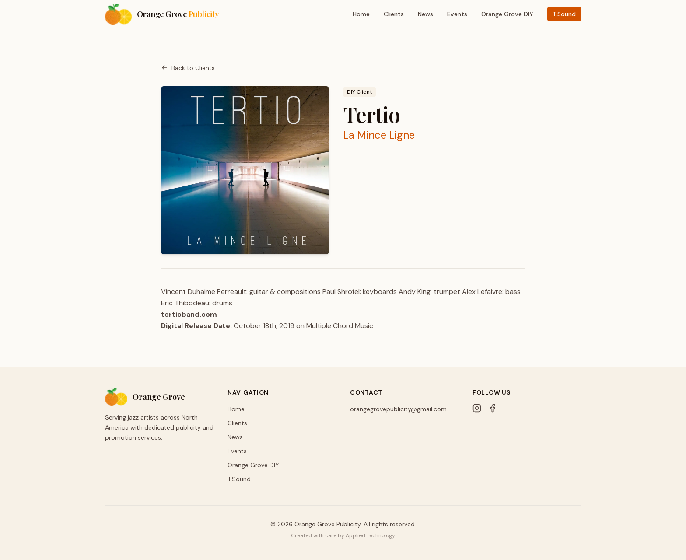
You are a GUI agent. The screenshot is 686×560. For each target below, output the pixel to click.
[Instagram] (476, 408)
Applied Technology (370, 535)
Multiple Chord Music (339, 325)
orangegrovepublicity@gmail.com (398, 409)
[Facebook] (492, 408)
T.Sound (564, 14)
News (425, 14)
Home (361, 14)
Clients (394, 14)
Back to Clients (188, 68)
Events (457, 14)
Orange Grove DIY (507, 14)
